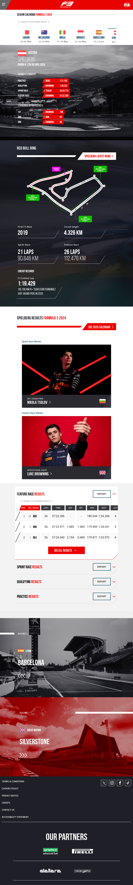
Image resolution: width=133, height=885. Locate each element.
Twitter (104, 783)
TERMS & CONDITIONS (13, 781)
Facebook (120, 783)
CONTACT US (8, 809)
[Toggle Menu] (1, 2)
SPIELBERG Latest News (99, 156)
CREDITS (6, 802)
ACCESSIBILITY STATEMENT (15, 816)
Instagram (112, 783)
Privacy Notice (10, 795)
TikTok (128, 783)
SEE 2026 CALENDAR (101, 327)
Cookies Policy (10, 788)
